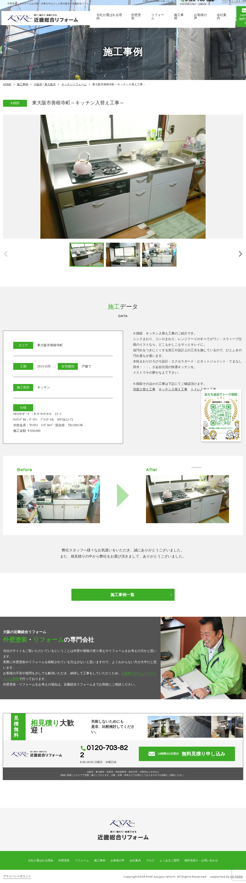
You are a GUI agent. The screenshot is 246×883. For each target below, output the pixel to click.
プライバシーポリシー (17, 871)
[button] (240, 254)
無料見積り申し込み (187, 751)
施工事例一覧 (123, 595)
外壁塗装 (137, 20)
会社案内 (223, 20)
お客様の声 (202, 20)
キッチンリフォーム (74, 84)
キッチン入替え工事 (173, 389)
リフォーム (159, 20)
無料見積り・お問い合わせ (201, 855)
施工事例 (180, 20)
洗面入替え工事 (144, 389)
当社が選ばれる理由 (111, 20)
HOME (7, 84)
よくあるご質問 (169, 855)
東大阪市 (50, 84)
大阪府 (38, 84)
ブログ (226, 4)
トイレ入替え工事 (203, 389)
